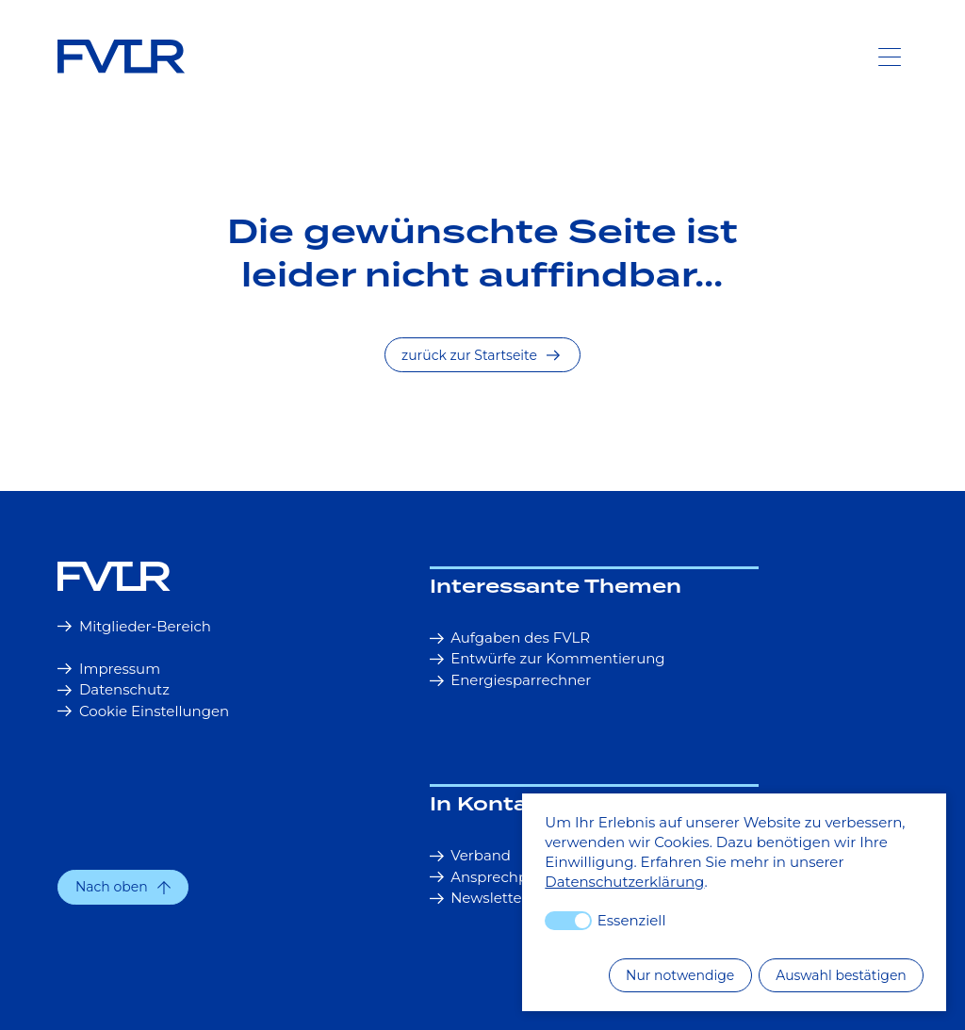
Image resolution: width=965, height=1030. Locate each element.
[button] (122, 887)
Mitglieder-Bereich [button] (134, 626)
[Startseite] (232, 576)
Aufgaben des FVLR (510, 637)
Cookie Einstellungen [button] (143, 711)
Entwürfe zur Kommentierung (547, 658)
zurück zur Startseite (480, 355)
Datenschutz (113, 689)
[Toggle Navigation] (890, 56)
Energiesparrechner (511, 680)
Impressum (108, 669)
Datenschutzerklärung (624, 882)
